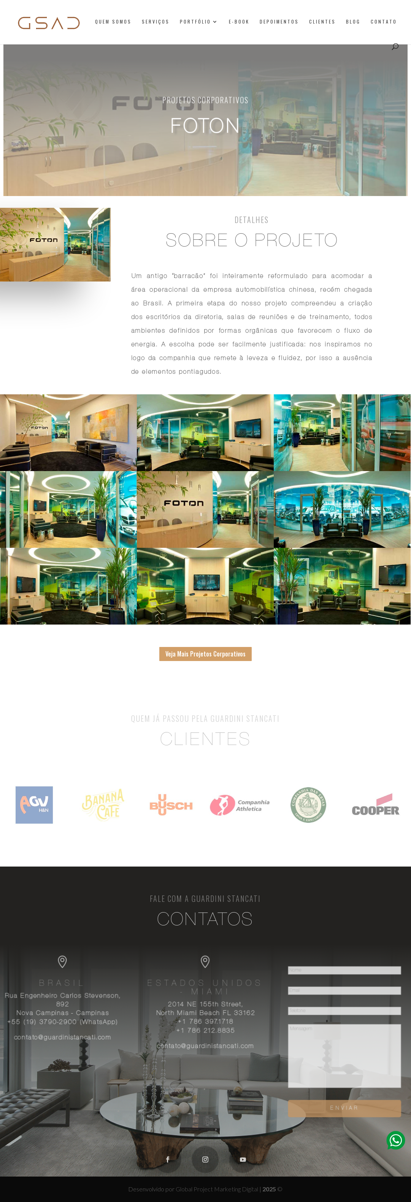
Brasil (67, 985)
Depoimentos (279, 22)
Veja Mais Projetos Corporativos (205, 653)
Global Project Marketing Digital (217, 1189)
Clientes (322, 22)
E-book (239, 22)
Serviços (156, 22)
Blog (353, 22)
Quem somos (113, 22)
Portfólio (195, 22)
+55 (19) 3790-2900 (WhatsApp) (67, 1023)
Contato (384, 22)
